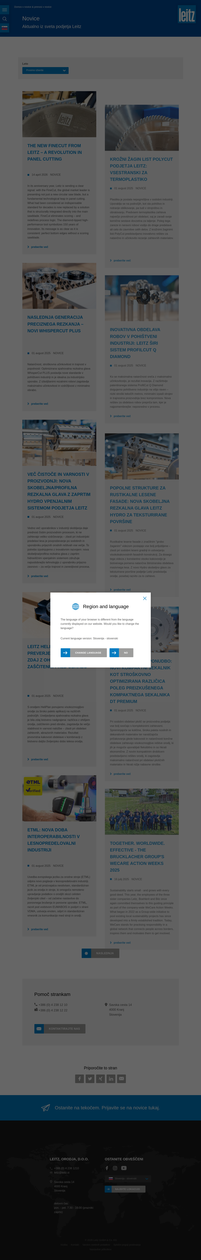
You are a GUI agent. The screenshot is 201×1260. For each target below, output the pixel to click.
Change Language (88, 652)
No (126, 652)
